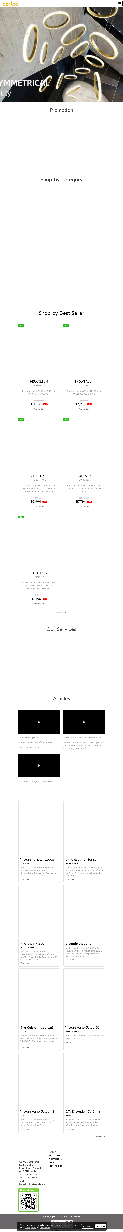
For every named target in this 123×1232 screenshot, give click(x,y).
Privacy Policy (30, 1227)
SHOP (51, 1162)
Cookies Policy (45, 1227)
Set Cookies (87, 1226)
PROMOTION (55, 1159)
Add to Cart (39, 409)
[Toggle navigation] (120, 3)
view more (61, 612)
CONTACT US (55, 1166)
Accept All (101, 1226)
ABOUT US (54, 1155)
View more (25, 879)
